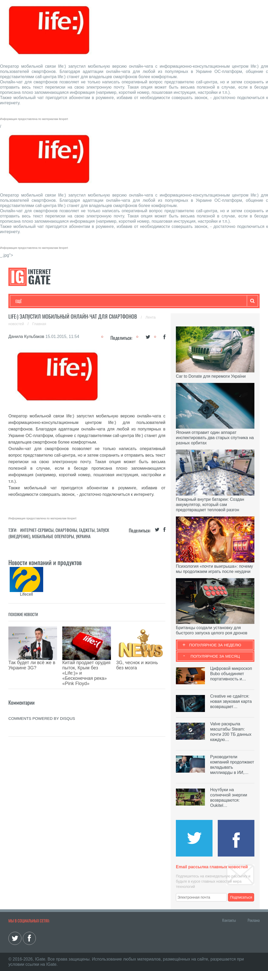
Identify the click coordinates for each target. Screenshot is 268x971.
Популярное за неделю (215, 645)
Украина (83, 536)
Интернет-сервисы (37, 530)
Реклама (254, 920)
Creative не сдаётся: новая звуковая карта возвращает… (231, 701)
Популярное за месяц (215, 656)
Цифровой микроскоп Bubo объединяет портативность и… (231, 673)
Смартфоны (66, 530)
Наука (101, 301)
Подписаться (241, 897)
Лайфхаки (125, 301)
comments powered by (41, 695)
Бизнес (80, 301)
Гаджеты (173, 301)
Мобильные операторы (53, 536)
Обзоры (150, 301)
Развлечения (53, 301)
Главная (39, 324)
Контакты (229, 920)
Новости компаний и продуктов (45, 562)
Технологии (25, 301)
